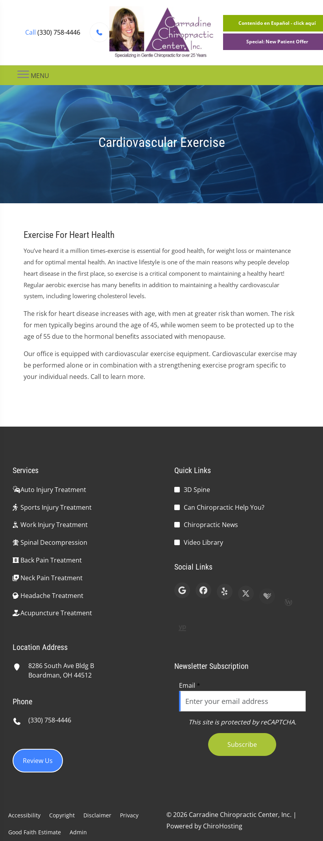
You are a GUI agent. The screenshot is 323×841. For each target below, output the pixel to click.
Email (189, 685)
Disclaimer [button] (97, 815)
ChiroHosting (222, 826)
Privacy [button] (129, 815)
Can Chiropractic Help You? (224, 507)
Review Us (38, 760)
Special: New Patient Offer (277, 41)
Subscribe (242, 744)
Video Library (203, 542)
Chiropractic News (211, 524)
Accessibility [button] (24, 815)
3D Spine (197, 489)
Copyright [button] (62, 815)
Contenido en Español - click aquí (277, 23)
